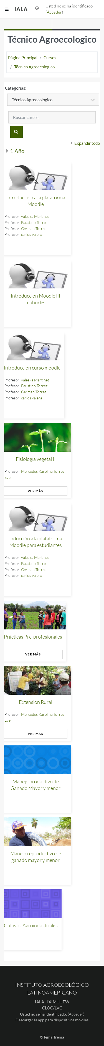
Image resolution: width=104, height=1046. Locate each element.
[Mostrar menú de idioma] (37, 9)
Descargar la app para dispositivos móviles (52, 1019)
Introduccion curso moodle (32, 368)
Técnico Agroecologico (34, 66)
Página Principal (22, 57)
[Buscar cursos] (52, 117)
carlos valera (31, 234)
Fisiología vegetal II (35, 459)
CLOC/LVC (52, 1007)
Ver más (35, 491)
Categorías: (15, 88)
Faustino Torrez (34, 222)
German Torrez (33, 228)
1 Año (17, 151)
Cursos (50, 57)
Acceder (54, 12)
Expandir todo (87, 143)
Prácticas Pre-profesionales (33, 637)
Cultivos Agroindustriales (31, 925)
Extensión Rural (35, 702)
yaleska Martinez (35, 216)
